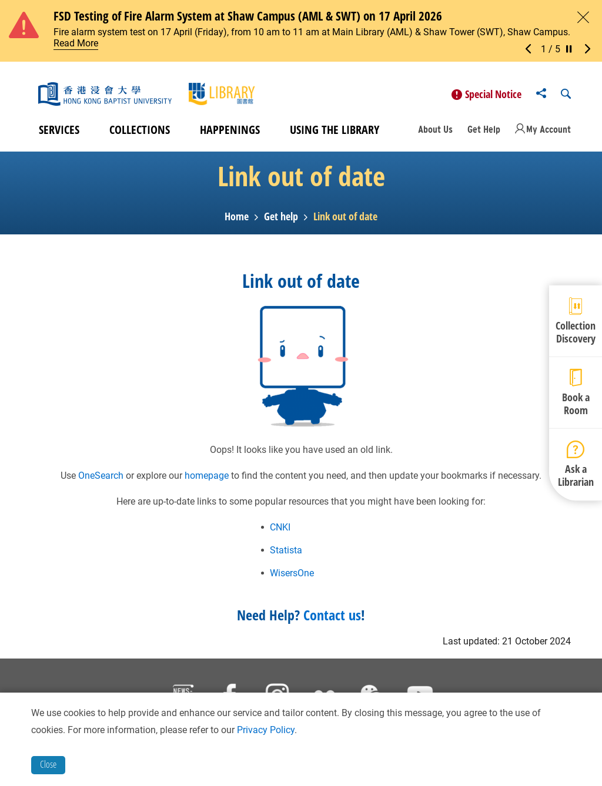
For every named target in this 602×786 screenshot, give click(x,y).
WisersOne (292, 575)
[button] (531, 49)
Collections (139, 132)
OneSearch (100, 477)
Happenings (230, 132)
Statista (286, 552)
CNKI (280, 529)
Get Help (483, 131)
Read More (75, 43)
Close (48, 764)
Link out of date (345, 219)
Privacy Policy (266, 729)
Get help (281, 219)
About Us (435, 131)
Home (237, 219)
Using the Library (334, 132)
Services (59, 132)
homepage (207, 477)
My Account (548, 131)
